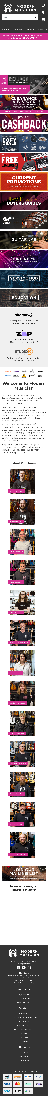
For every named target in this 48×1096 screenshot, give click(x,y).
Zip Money (24, 1033)
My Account (24, 994)
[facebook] (18, 968)
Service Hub (24, 1013)
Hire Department (24, 1025)
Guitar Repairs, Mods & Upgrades (24, 1017)
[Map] (43, 12)
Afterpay (24, 1037)
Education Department (24, 1029)
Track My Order (24, 998)
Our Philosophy (24, 1056)
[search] (35, 17)
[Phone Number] (43, 5)
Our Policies (24, 1060)
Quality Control (24, 1021)
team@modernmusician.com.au (25, 961)
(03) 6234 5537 (25, 964)
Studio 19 (24, 1041)
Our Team (24, 1052)
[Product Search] (17, 17)
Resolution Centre (24, 1002)
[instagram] (29, 968)
